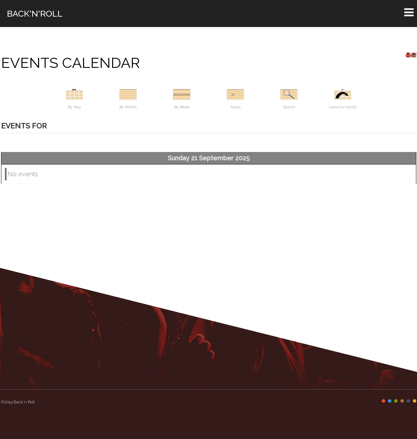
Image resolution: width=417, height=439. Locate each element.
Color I (383, 401)
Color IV (402, 401)
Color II (389, 401)
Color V (408, 401)
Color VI (414, 401)
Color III (396, 401)
